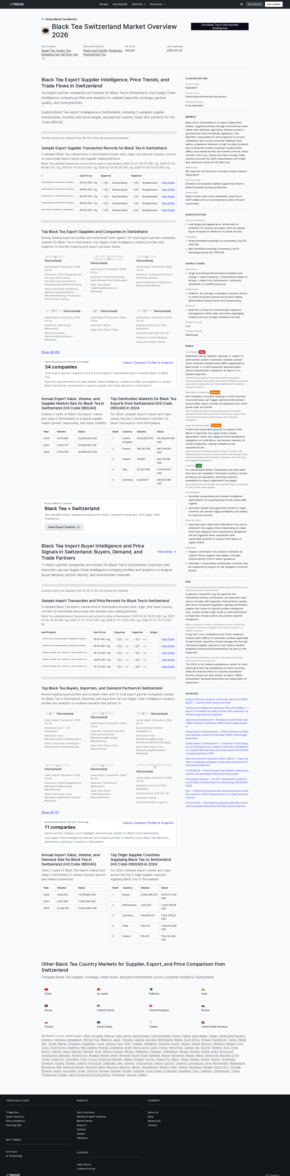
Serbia (57, 1070)
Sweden (217, 1047)
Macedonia (48, 1067)
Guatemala (228, 1059)
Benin (114, 1055)
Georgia (76, 1051)
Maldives (124, 1067)
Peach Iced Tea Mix (95, 50)
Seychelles (69, 1070)
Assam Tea (48, 50)
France (163, 1047)
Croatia (59, 1063)
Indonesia (60, 1039)
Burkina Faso (80, 1055)
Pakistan (109, 1035)
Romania (46, 1070)
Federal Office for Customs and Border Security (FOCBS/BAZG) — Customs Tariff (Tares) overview (217, 701)
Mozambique (150, 1067)
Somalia (127, 1070)
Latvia (100, 1043)
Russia (176, 1035)
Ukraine (185, 1043)
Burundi (205, 1047)
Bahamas (154, 1055)
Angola (205, 1051)
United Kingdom (161, 1035)
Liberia (158, 1063)
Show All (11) (50, 812)
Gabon (175, 1059)
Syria (226, 1047)
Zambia (142, 1074)
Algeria (128, 1059)
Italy (44, 1043)
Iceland (81, 1063)
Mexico (136, 1067)
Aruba (214, 1051)
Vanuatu (131, 1074)
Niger (174, 1067)
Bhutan (165, 1055)
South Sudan (154, 1070)
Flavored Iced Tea (94, 54)
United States (141, 1035)
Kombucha (115, 50)
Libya (208, 1063)
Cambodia (109, 1063)
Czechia (56, 1051)
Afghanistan (170, 1051)
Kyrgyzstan (94, 1063)
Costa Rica (72, 1059)
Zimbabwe (150, 1043)
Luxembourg (195, 1063)
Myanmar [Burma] (73, 1067)
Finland (160, 1059)
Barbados (65, 1055)
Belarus (189, 1055)
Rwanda (103, 1047)
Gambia (194, 1059)
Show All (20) (50, 352)
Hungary (70, 1063)
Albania (183, 1051)
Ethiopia (206, 1039)
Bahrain (104, 1055)
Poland (186, 1035)
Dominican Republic (110, 1059)
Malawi (178, 1039)
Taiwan (213, 1035)
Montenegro (220, 1063)
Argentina (73, 1047)
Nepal (242, 1039)
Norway (129, 1051)
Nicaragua (195, 1067)
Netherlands (165, 1039)
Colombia (164, 1043)
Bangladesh (74, 1039)
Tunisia (235, 1070)
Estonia (149, 1059)
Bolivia (107, 1051)
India (119, 1035)
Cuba (83, 1059)
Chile (127, 1043)
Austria (45, 1051)
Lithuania (181, 1063)
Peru (120, 1043)
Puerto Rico (221, 1067)
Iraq (97, 1039)
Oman (234, 1047)
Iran (197, 1047)
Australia (151, 1039)
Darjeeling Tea (50, 54)
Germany (47, 1039)
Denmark (88, 1051)
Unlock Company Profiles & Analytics (148, 362)
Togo (195, 1070)
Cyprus (92, 1059)
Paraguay (156, 1051)
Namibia (164, 1067)
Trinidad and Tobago (54, 1074)
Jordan (52, 1043)
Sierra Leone (141, 1047)
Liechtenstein (144, 1063)
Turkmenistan (221, 1070)
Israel (128, 1047)
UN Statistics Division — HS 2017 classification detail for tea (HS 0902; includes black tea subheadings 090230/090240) (217, 782)
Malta (101, 1067)
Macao (62, 1043)
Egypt (154, 1047)
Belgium (231, 1043)
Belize (199, 1055)
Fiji (167, 1059)
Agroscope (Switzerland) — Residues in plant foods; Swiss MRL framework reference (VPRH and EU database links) (217, 723)
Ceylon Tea (63, 50)
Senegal (116, 1070)
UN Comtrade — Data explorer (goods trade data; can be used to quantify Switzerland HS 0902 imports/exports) (217, 804)
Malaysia (106, 1039)
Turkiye (232, 1039)
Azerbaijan (88, 1043)
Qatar (66, 1051)
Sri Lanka (97, 1035)
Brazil (144, 1055)
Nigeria (183, 1067)
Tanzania (127, 1039)
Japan (116, 1039)
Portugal (235, 1067)
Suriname (138, 1070)
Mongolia (91, 1067)
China (87, 1035)
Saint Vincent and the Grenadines (90, 1074)
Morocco (207, 1043)
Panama (207, 1067)
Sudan (81, 1070)
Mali (59, 1067)
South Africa (191, 1039)
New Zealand (89, 1047)
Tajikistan (206, 1070)
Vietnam (88, 1039)
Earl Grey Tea (69, 54)
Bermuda (124, 1055)
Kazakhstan (219, 1039)
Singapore (74, 1043)
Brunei (135, 1055)
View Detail (168, 182)
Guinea (205, 1059)
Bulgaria (94, 1055)
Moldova (219, 1043)
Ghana (184, 1059)
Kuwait (175, 1043)
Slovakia (104, 1070)
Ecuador (139, 1059)
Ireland (196, 1043)
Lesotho (169, 1063)
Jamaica (111, 1043)
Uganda (139, 1039)
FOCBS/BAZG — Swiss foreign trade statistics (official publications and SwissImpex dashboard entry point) (217, 772)
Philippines (142, 1051)
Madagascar (237, 1063)
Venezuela (118, 1074)
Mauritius (112, 1067)
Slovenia (92, 1070)
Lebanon (129, 1063)
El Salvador (170, 1070)
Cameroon (57, 1059)
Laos (119, 1063)
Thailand (137, 1043)
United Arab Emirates (232, 1035)
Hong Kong (176, 1047)
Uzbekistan (117, 1047)
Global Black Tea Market (59, 19)
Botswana (178, 1055)
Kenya (127, 1035)
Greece (215, 1059)
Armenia (195, 1051)
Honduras (47, 1063)
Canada (189, 1047)
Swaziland (184, 1070)
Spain (98, 1051)
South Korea (58, 1047)
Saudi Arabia (199, 1035)
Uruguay (118, 1051)
